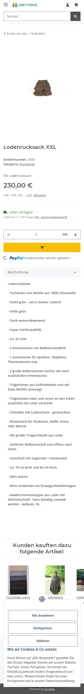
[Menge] (36, 234)
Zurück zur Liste (17, 33)
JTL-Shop (49, 689)
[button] (68, 4)
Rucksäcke (27, 164)
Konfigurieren (42, 628)
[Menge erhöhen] (75, 234)
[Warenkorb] (76, 4)
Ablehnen (42, 641)
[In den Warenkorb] (7, 47)
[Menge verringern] (8, 234)
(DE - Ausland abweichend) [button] (51, 217)
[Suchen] (37, 16)
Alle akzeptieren (43, 615)
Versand (39, 195)
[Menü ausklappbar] (6, 2)
